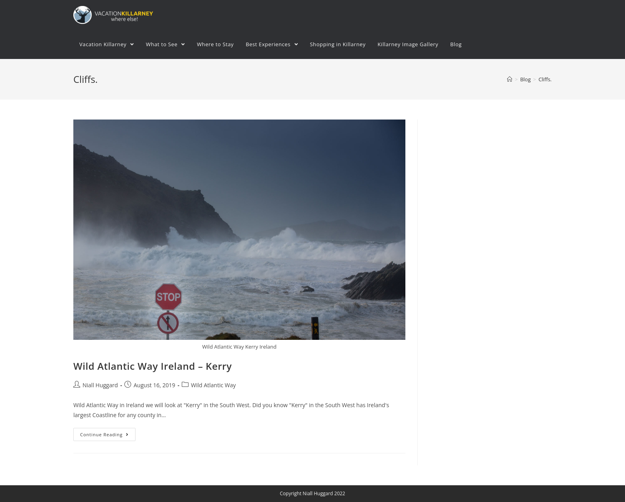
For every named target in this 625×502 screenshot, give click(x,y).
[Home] (509, 79)
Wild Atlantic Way (213, 385)
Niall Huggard (100, 385)
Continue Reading (104, 434)
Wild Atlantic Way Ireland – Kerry (152, 366)
